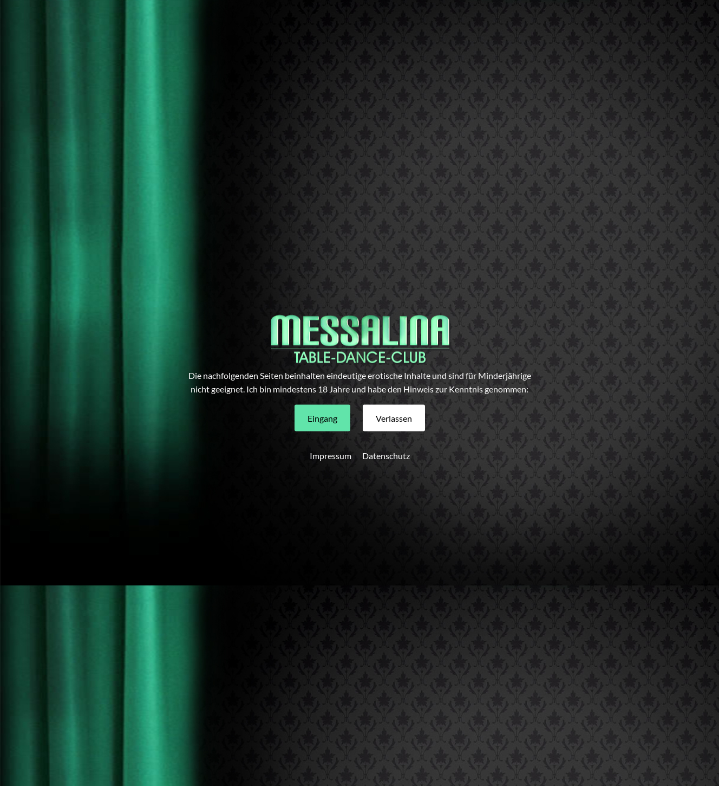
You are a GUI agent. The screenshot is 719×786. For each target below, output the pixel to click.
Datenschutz (386, 455)
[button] (322, 417)
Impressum (330, 455)
